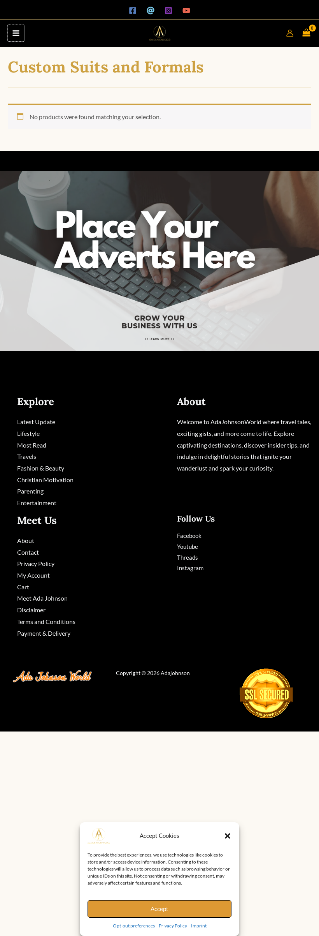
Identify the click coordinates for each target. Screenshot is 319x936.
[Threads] (150, 10)
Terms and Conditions (46, 621)
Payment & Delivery (43, 633)
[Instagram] (168, 10)
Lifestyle (28, 433)
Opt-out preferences (134, 926)
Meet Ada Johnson (42, 598)
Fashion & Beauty (40, 468)
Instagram (190, 568)
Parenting (30, 491)
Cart (23, 587)
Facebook (189, 535)
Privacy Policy (173, 926)
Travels (26, 456)
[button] (227, 836)
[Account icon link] (290, 33)
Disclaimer (31, 609)
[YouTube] (186, 10)
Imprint (199, 926)
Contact (28, 552)
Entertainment (36, 502)
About (25, 540)
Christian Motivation (45, 479)
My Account (33, 575)
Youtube (187, 546)
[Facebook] (133, 10)
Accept (159, 908)
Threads (187, 557)
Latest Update (36, 421)
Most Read (31, 445)
